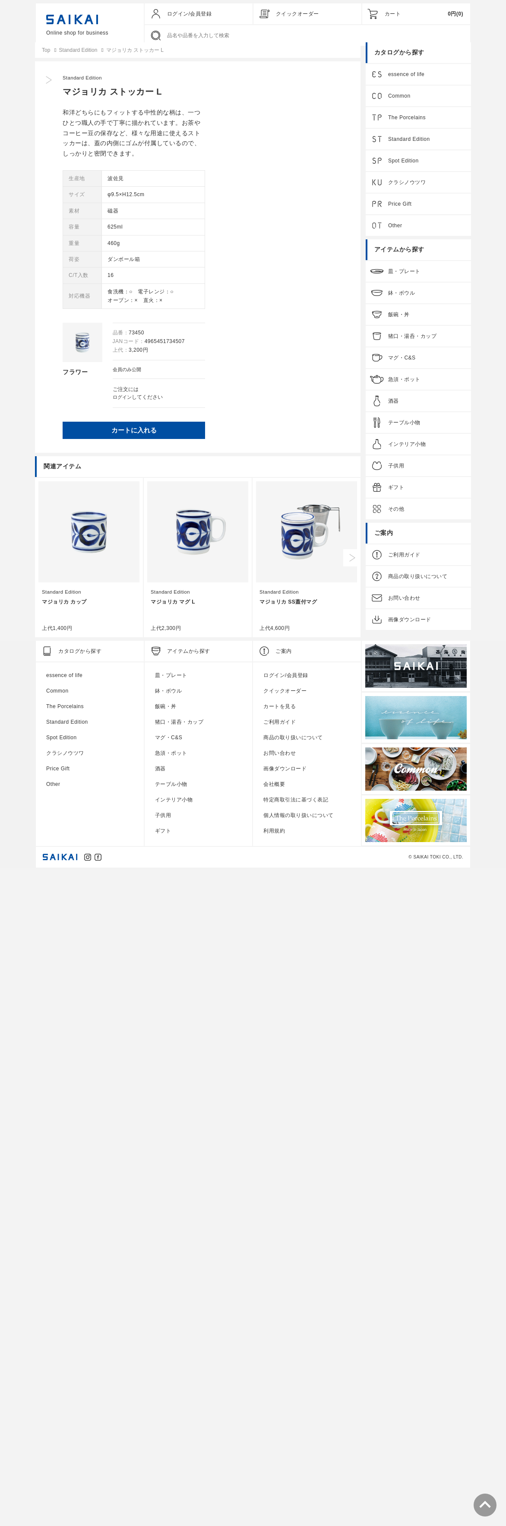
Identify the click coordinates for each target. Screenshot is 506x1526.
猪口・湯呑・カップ (411, 343)
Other (394, 232)
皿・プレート (403, 278)
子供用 (395, 473)
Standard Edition (226, 85)
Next (352, 1213)
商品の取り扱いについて (417, 583)
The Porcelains (406, 124)
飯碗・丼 (398, 321)
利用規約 (274, 1486)
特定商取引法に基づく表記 (295, 1455)
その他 (395, 516)
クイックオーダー (297, 14)
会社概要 (274, 1440)
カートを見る (279, 1362)
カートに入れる (276, 438)
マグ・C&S (401, 365)
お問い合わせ (403, 605)
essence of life (405, 81)
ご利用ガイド (403, 562)
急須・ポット (403, 386)
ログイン (261, 404)
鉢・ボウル (400, 300)
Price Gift (399, 211)
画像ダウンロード (408, 626)
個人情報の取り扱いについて (298, 1471)
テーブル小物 (403, 429)
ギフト (395, 494)
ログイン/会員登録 (189, 14)
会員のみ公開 (266, 376)
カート (393, 14)
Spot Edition (402, 168)
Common (398, 103)
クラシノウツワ (406, 189)
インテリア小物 (406, 451)
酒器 (392, 408)
